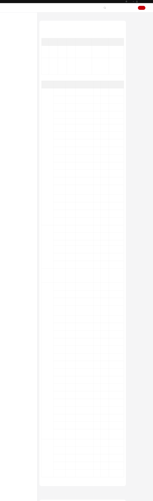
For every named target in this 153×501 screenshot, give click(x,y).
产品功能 (16, 50)
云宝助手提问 (45, 481)
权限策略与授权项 (19, 66)
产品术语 (13, 276)
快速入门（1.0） (16, 253)
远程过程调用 (19, 177)
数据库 (17, 86)
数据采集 (16, 205)
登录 (133, 13)
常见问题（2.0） (16, 241)
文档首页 (42, 23)
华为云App (141, 7)
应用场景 (16, 54)
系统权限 (13, 296)
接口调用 (18, 153)
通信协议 (18, 185)
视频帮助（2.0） (16, 245)
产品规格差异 (17, 62)
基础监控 (18, 82)
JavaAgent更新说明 (19, 213)
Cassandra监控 (23, 93)
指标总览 (16, 70)
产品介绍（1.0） (16, 249)
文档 (115, 13)
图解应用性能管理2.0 (20, 42)
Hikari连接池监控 (23, 121)
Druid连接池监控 (23, 105)
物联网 (17, 181)
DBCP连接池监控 (23, 101)
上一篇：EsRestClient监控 (49, 450)
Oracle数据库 (22, 141)
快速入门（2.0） (16, 225)
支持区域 (13, 292)
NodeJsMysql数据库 (24, 149)
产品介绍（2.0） (16, 38)
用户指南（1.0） (16, 257)
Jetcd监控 (21, 125)
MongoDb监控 (22, 129)
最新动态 (13, 34)
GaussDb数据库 (23, 113)
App (16, 197)
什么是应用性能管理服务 (21, 46)
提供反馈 (44, 471)
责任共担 (13, 280)
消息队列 (18, 173)
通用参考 (13, 272)
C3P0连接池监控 (23, 90)
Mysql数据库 (22, 133)
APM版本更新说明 (19, 217)
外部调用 (18, 157)
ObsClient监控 (22, 137)
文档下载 (13, 265)
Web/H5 (18, 193)
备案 (120, 13)
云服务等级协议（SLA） (19, 284)
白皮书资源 (14, 288)
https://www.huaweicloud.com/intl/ (52, 2)
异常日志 (18, 78)
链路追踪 (18, 189)
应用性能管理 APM (54, 23)
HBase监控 (21, 117)
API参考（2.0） (16, 237)
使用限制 (16, 209)
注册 (141, 13)
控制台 (126, 13)
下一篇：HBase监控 (47, 453)
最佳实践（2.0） (16, 233)
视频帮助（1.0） (16, 261)
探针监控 (18, 165)
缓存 (16, 161)
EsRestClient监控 (23, 109)
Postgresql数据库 (23, 145)
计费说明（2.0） (16, 221)
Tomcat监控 (19, 169)
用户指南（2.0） (16, 229)
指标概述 (18, 74)
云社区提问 (57, 481)
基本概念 (16, 58)
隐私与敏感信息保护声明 (21, 201)
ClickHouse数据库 (23, 97)
